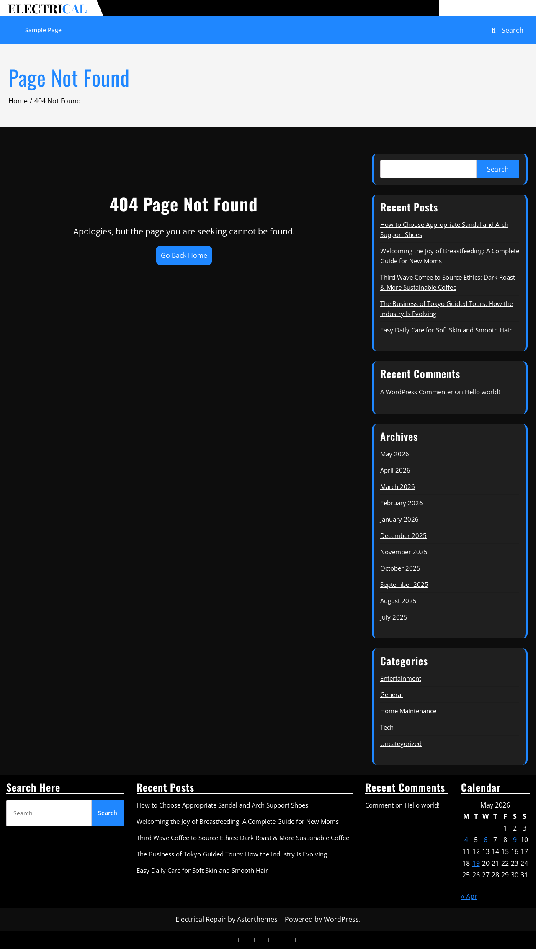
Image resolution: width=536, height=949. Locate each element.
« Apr (469, 896)
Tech (387, 727)
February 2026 (401, 503)
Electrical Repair (200, 919)
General (391, 694)
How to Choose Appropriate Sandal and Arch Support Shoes (222, 805)
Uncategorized (401, 743)
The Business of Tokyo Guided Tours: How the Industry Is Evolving (232, 854)
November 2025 (404, 552)
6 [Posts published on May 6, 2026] (485, 839)
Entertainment (400, 678)
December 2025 (403, 535)
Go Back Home (184, 255)
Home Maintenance (408, 711)
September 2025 (404, 584)
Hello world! (482, 392)
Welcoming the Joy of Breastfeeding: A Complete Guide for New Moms (238, 821)
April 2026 (395, 470)
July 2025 (393, 617)
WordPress (341, 919)
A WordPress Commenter (416, 392)
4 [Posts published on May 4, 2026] (466, 839)
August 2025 (398, 601)
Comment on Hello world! (402, 805)
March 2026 (397, 486)
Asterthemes (257, 919)
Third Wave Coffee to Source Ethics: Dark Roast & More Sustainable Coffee (243, 837)
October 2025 (400, 568)
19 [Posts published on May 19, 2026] (476, 863)
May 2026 (394, 454)
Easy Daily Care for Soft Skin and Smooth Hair (446, 330)
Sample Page (43, 30)
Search (498, 169)
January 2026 (399, 519)
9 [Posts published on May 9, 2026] (515, 839)
